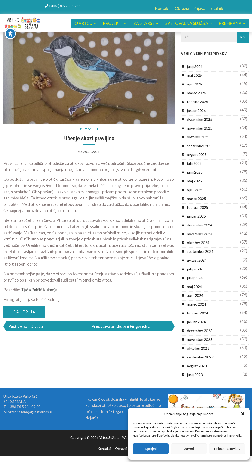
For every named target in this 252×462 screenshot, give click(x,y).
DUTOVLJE (89, 129)
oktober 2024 (198, 242)
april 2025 (195, 189)
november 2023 (199, 339)
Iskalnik (216, 8)
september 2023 (200, 357)
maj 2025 (194, 181)
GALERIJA (24, 311)
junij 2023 (195, 374)
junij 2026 (195, 66)
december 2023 (199, 330)
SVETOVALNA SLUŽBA (186, 23)
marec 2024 (196, 304)
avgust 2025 (197, 154)
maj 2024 (194, 286)
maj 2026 (194, 75)
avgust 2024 (197, 260)
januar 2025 (196, 216)
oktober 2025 (198, 137)
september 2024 (200, 251)
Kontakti (163, 8)
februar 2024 (197, 313)
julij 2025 (194, 163)
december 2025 (199, 119)
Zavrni (189, 449)
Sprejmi (151, 449)
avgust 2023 (197, 366)
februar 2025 (197, 207)
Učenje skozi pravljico (89, 138)
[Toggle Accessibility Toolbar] (10, 33)
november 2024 (199, 233)
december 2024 (199, 225)
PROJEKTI (113, 23)
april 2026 (195, 84)
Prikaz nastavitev (227, 449)
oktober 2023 (198, 348)
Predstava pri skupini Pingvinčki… (121, 326)
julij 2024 (194, 269)
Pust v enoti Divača (25, 326)
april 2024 (195, 295)
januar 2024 (196, 322)
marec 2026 (196, 93)
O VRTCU (83, 23)
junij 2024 (195, 277)
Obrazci (182, 8)
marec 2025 (196, 198)
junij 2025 (195, 172)
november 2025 (199, 128)
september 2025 (200, 145)
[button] (242, 413)
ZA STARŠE (144, 23)
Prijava (199, 8)
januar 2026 (196, 110)
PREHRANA (230, 23)
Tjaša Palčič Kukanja (39, 289)
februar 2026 (197, 101)
